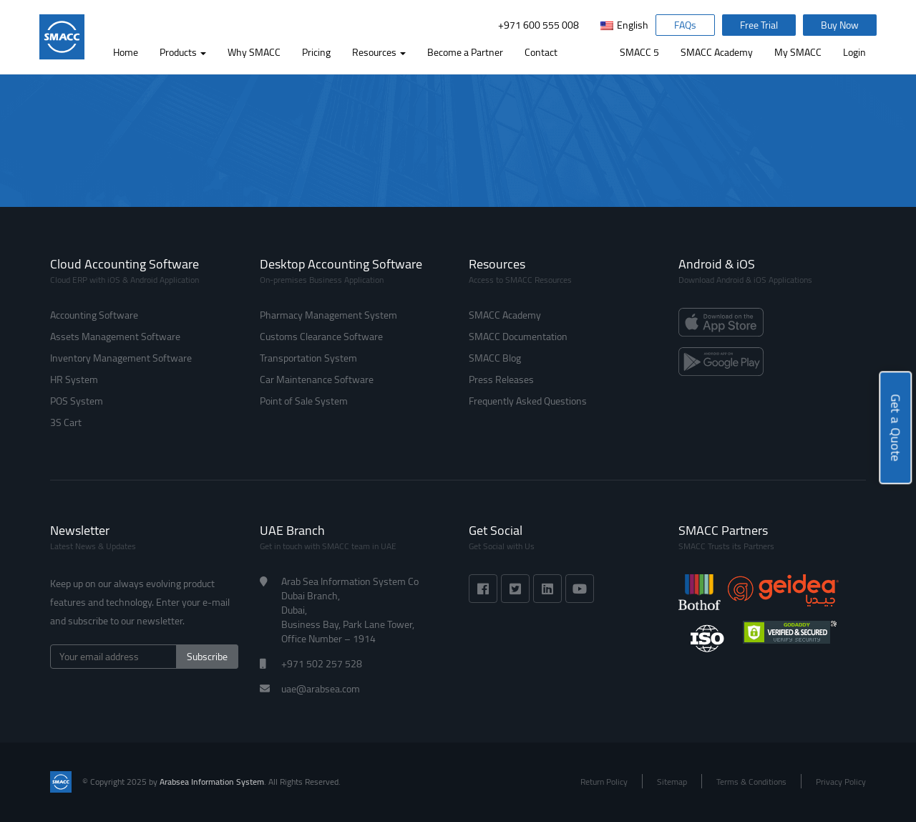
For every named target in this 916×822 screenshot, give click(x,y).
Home (125, 52)
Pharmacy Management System (328, 315)
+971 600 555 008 (538, 25)
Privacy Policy (841, 781)
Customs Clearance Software (321, 336)
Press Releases (501, 379)
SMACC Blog (495, 358)
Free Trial (759, 25)
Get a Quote (895, 427)
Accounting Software (94, 315)
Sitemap (672, 781)
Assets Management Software (115, 336)
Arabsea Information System (212, 781)
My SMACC (798, 52)
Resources (379, 52)
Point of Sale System (304, 401)
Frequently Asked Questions (528, 401)
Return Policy (604, 781)
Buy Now (840, 25)
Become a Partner (465, 52)
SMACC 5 (639, 52)
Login (854, 52)
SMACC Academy (717, 52)
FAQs (685, 25)
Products (183, 52)
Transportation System (308, 358)
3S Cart (66, 422)
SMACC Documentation (518, 336)
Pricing (316, 52)
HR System (74, 379)
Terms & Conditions (751, 781)
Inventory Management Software (121, 358)
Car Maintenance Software (317, 379)
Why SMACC (254, 52)
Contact (541, 52)
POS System (76, 401)
